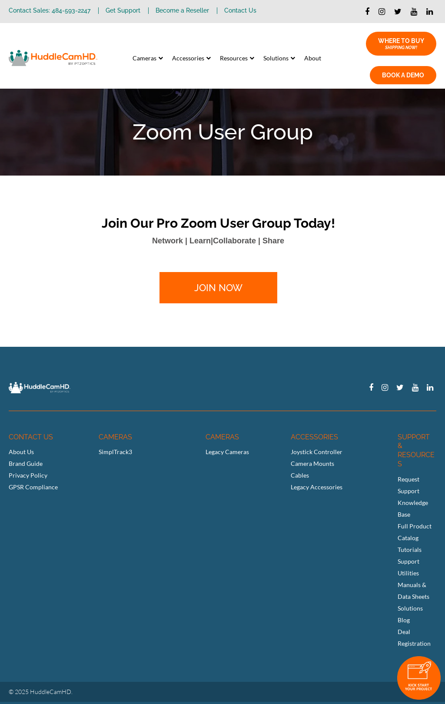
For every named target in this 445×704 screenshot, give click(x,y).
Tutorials (410, 549)
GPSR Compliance (33, 487)
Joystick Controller (316, 451)
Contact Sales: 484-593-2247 (49, 10)
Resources (234, 58)
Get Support (123, 10)
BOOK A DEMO (403, 75)
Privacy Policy (28, 475)
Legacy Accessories (316, 487)
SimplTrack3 (115, 451)
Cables (300, 475)
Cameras (144, 58)
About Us (21, 451)
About (312, 58)
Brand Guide (26, 463)
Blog (404, 620)
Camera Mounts (312, 463)
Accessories (188, 58)
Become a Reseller (182, 10)
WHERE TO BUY (401, 43)
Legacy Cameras (227, 451)
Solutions (276, 58)
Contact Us (240, 10)
